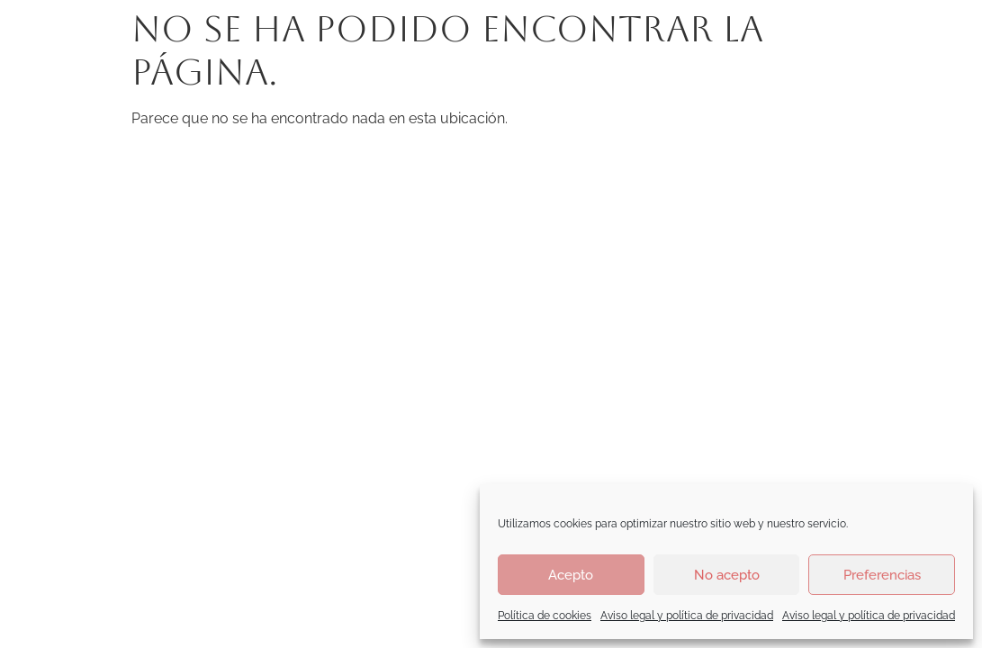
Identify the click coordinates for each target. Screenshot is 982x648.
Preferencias (882, 575)
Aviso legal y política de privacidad (686, 615)
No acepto (727, 575)
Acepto (570, 575)
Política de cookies (544, 615)
